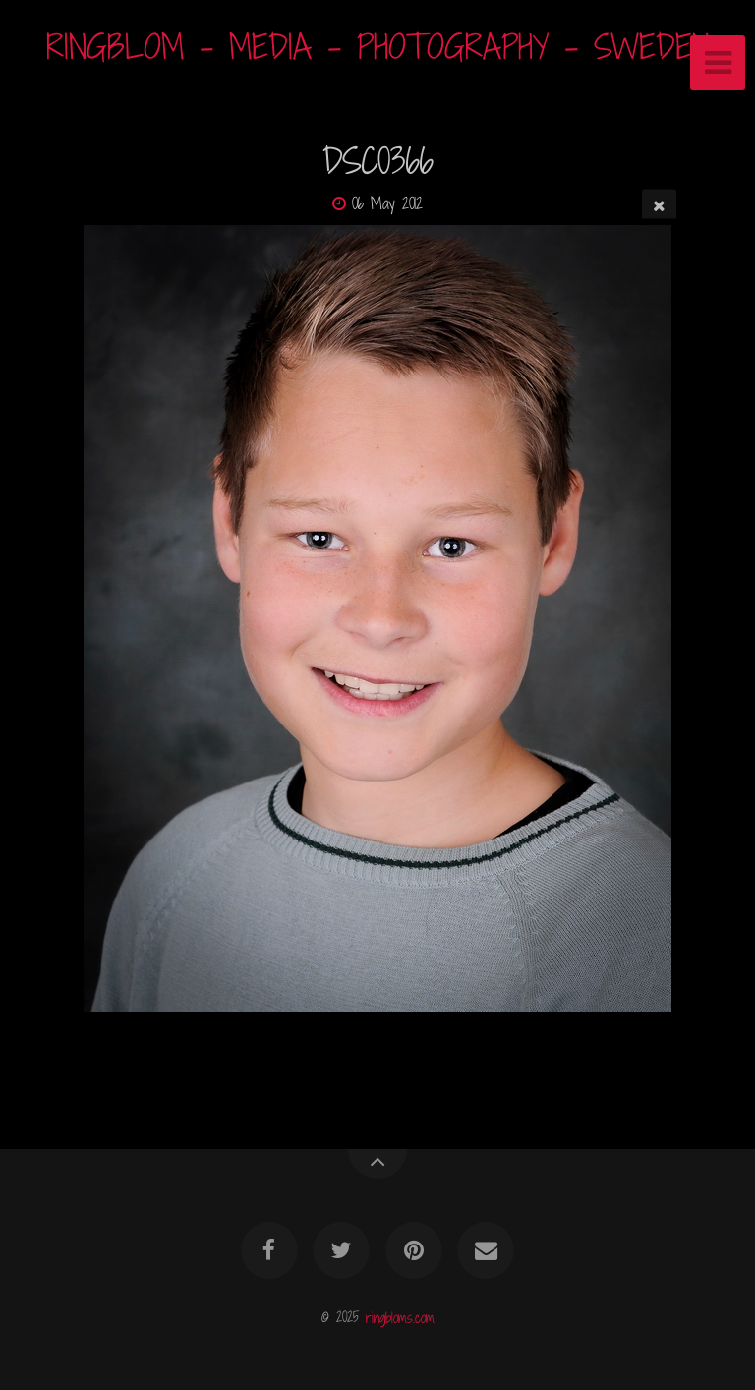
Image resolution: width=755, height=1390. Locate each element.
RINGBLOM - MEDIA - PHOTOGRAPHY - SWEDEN (378, 47)
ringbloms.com (400, 1316)
